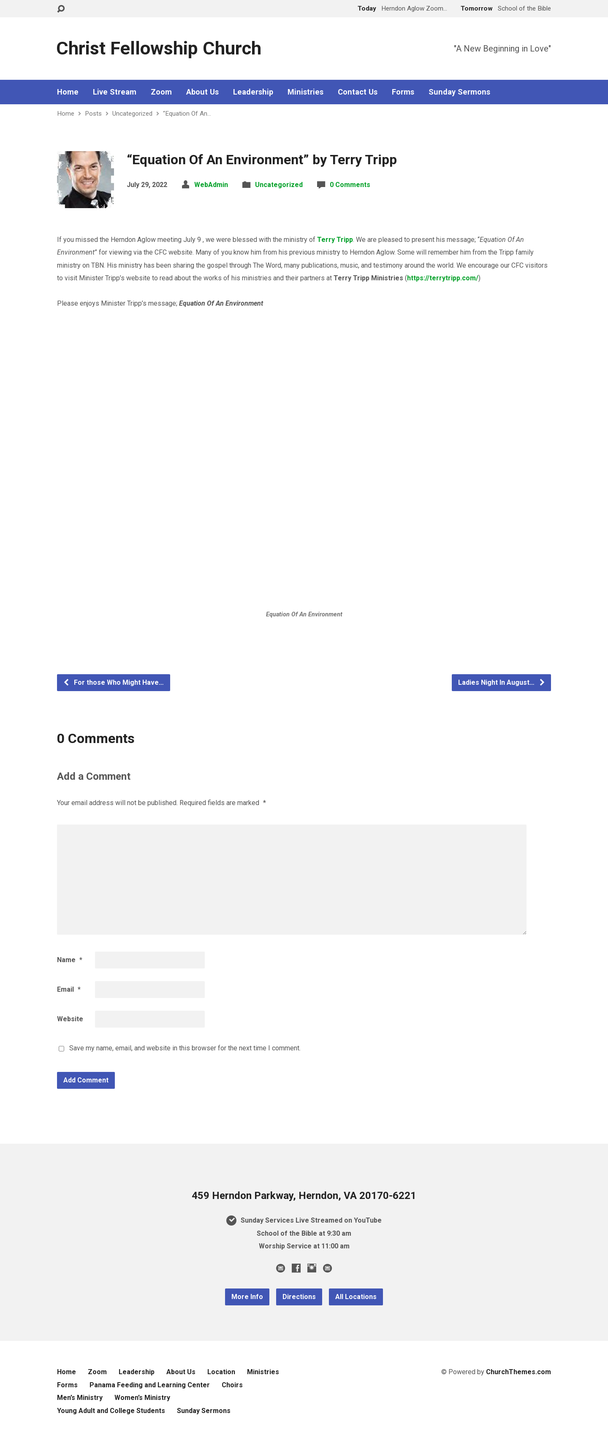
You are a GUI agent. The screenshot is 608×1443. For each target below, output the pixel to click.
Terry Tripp (335, 240)
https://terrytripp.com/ (442, 278)
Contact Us (357, 92)
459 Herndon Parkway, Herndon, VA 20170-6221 (304, 1196)
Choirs (232, 1385)
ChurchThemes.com (518, 1372)
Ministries (305, 92)
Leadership (253, 92)
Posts (93, 113)
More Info (247, 1297)
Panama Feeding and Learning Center (150, 1385)
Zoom (161, 92)
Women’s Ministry (142, 1398)
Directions (299, 1297)
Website (70, 1019)
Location (221, 1372)
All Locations (356, 1297)
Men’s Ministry (80, 1398)
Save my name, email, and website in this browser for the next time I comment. (185, 1048)
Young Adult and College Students (111, 1411)
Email (69, 989)
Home (68, 92)
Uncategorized (132, 113)
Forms (403, 92)
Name (69, 960)
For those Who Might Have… (113, 682)
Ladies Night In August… (502, 682)
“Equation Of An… (187, 113)
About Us (202, 92)
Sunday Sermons (459, 92)
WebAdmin (211, 185)
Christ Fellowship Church (158, 48)
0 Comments (350, 185)
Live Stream (114, 92)
